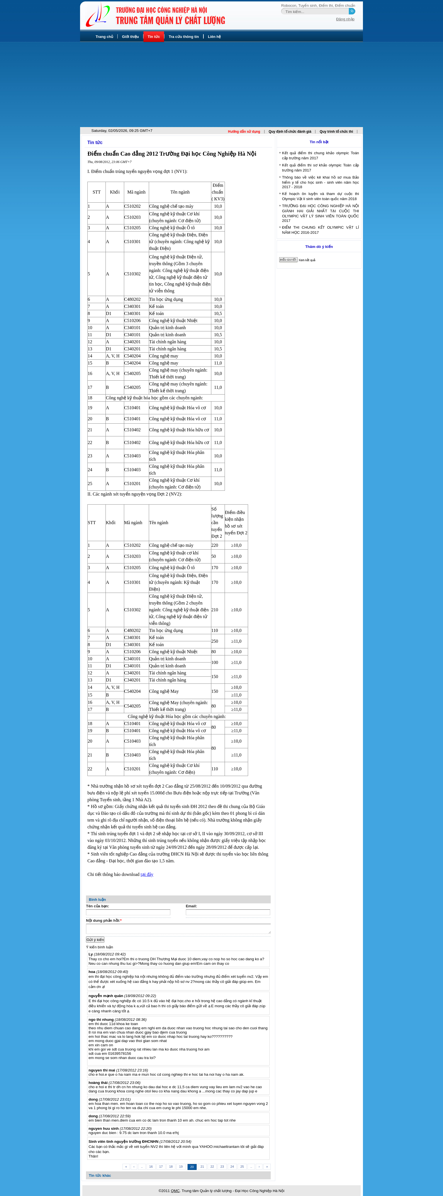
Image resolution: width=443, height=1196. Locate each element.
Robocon (288, 5)
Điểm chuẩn (345, 5)
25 (242, 1166)
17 (161, 1166)
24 (232, 1166)
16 (151, 1166)
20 (192, 1167)
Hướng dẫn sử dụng (244, 132)
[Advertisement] (221, 84)
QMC (175, 1191)
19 (180, 1166)
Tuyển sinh (307, 5)
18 (171, 1166)
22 (212, 1166)
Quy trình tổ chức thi (336, 132)
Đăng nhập (345, 19)
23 (222, 1166)
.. (142, 1166)
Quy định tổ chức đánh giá (290, 132)
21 (202, 1166)
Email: (191, 906)
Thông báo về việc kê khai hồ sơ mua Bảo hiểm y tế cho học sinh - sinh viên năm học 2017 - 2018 (320, 182)
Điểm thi (326, 5)
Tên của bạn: (97, 906)
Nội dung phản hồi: (104, 921)
